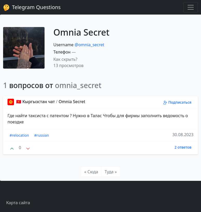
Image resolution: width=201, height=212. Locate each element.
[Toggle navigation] (190, 7)
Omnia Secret (72, 101)
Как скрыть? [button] (65, 59)
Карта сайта (18, 203)
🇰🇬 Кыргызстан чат (32, 101)
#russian (41, 135)
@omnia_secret (89, 45)
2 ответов (183, 147)
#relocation (19, 135)
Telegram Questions (32, 7)
